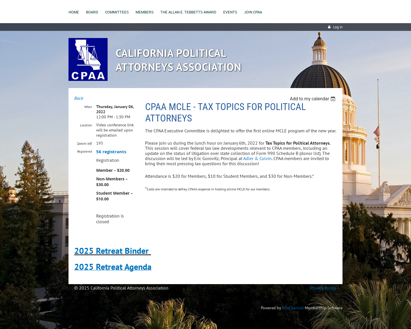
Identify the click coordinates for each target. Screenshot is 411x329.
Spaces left (84, 143)
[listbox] (313, 98)
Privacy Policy (323, 288)
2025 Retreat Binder (111, 250)
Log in (337, 27)
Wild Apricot (293, 307)
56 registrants (111, 152)
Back (78, 98)
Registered (84, 151)
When (88, 107)
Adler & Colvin (257, 158)
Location (86, 125)
